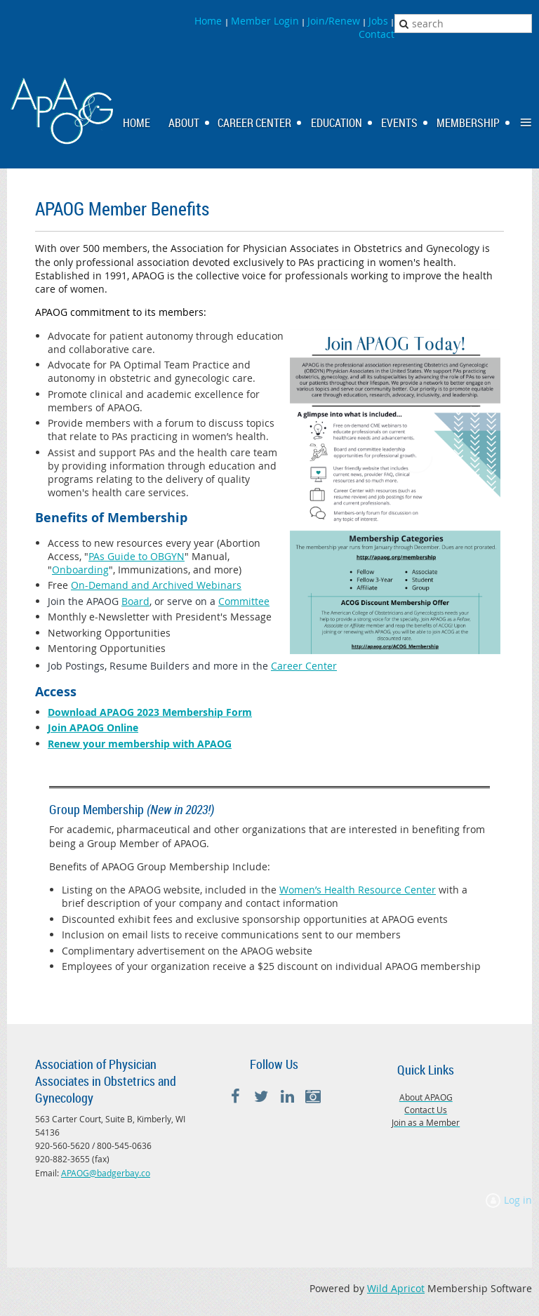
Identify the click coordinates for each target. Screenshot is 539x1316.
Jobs (378, 20)
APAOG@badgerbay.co (105, 1172)
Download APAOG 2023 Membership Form (150, 712)
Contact (376, 34)
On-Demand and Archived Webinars (156, 585)
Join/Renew (333, 20)
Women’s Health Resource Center (357, 889)
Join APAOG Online (93, 727)
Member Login (265, 20)
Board (135, 601)
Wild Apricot (396, 1288)
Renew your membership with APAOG (140, 743)
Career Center (304, 665)
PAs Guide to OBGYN (136, 556)
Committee (244, 601)
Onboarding (80, 569)
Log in (518, 1200)
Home (209, 20)
